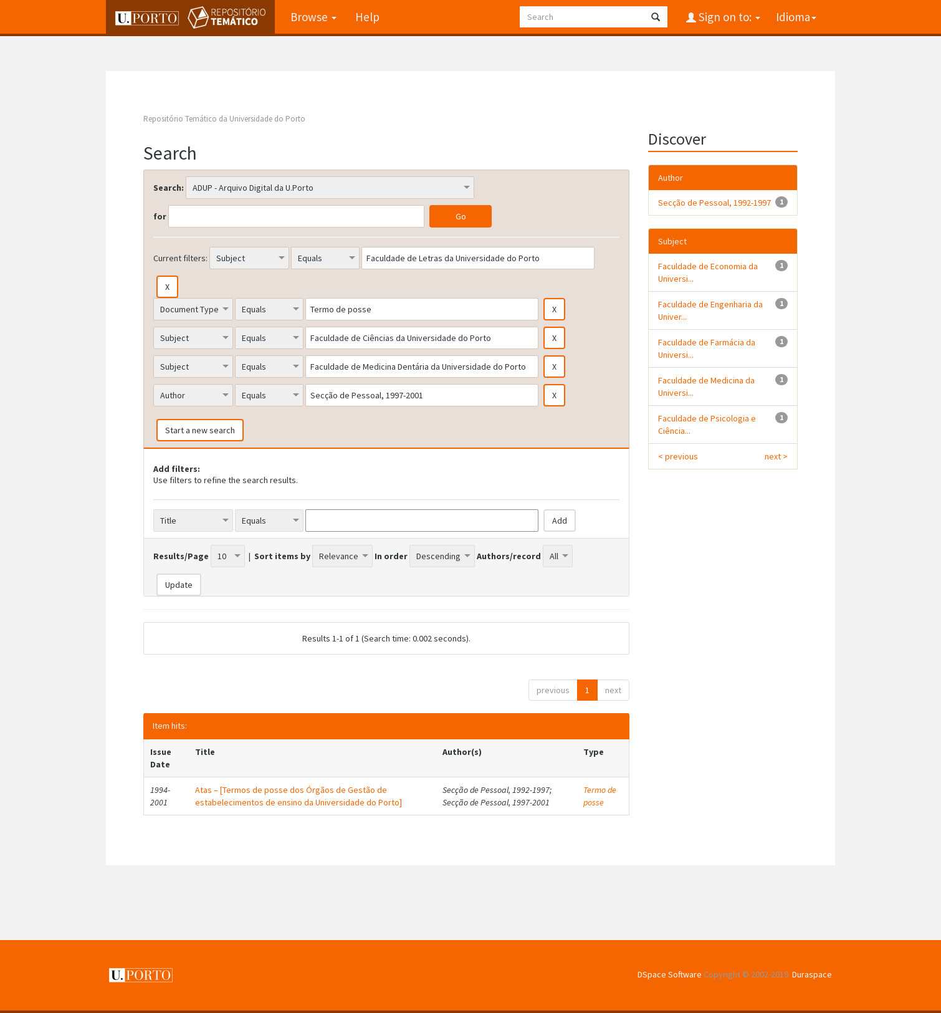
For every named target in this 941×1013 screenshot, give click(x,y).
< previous (678, 456)
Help (367, 16)
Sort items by (282, 556)
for (159, 216)
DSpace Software (670, 974)
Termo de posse (599, 796)
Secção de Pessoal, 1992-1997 (714, 202)
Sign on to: (728, 16)
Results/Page (181, 556)
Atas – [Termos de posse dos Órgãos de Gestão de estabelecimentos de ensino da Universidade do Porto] (298, 796)
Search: (168, 187)
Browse (313, 16)
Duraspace (812, 974)
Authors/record (509, 556)
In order (391, 556)
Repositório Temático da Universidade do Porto (224, 118)
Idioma (796, 16)
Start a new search (200, 430)
